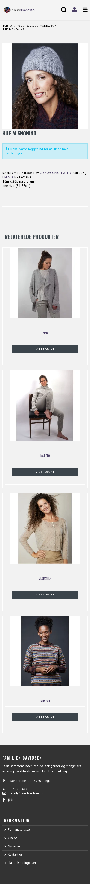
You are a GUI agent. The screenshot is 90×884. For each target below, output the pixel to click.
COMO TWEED (60, 173)
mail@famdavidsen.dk (27, 793)
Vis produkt (45, 349)
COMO (44, 173)
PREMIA (7, 177)
